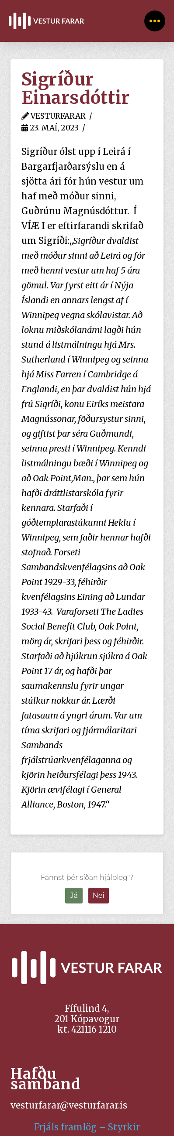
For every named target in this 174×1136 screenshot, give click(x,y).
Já (74, 895)
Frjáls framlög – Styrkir (87, 1127)
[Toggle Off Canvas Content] (154, 20)
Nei (98, 895)
